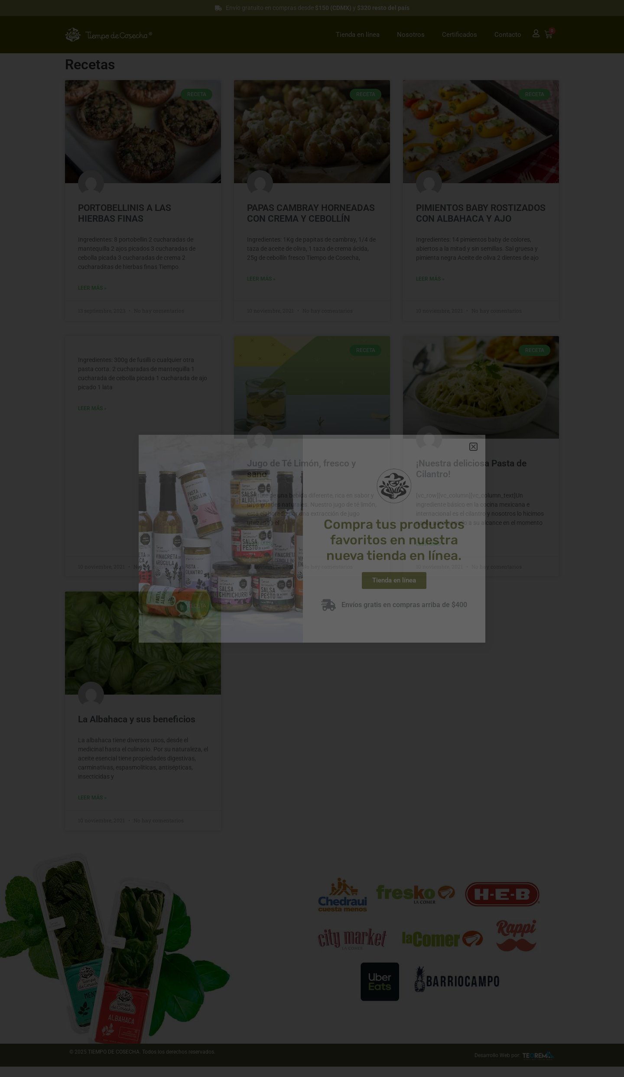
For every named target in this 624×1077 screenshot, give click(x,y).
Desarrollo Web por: (497, 1055)
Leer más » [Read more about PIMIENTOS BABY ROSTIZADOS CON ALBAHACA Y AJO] (430, 279)
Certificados (459, 35)
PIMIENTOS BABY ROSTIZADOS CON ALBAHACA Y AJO (481, 213)
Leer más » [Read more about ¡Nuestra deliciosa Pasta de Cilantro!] (430, 544)
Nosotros (411, 35)
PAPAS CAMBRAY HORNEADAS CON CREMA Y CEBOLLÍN (311, 213)
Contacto (507, 35)
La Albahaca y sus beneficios (136, 719)
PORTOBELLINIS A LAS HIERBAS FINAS (124, 213)
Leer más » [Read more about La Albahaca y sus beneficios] (92, 798)
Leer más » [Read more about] (92, 408)
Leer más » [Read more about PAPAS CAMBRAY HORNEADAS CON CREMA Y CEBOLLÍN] (261, 279)
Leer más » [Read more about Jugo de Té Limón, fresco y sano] (261, 544)
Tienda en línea (358, 35)
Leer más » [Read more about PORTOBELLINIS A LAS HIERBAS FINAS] (92, 288)
